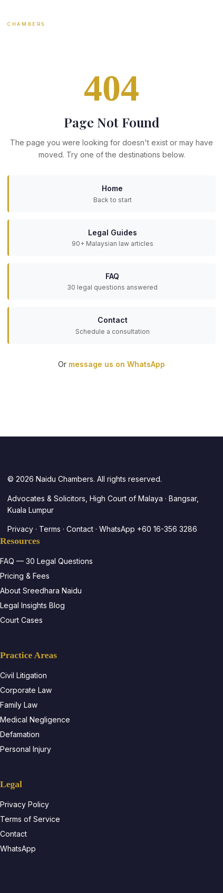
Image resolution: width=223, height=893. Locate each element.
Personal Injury (25, 749)
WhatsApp (18, 848)
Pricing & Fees (25, 575)
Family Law (18, 704)
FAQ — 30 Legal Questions (46, 561)
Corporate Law (26, 690)
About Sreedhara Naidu (41, 590)
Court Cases (21, 620)
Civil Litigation (23, 675)
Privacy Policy (24, 804)
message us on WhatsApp (117, 364)
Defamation (20, 734)
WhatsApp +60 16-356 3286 (148, 528)
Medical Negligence (35, 719)
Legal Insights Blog (32, 605)
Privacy (20, 528)
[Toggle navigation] (207, 19)
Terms (50, 528)
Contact (79, 528)
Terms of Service (30, 819)
